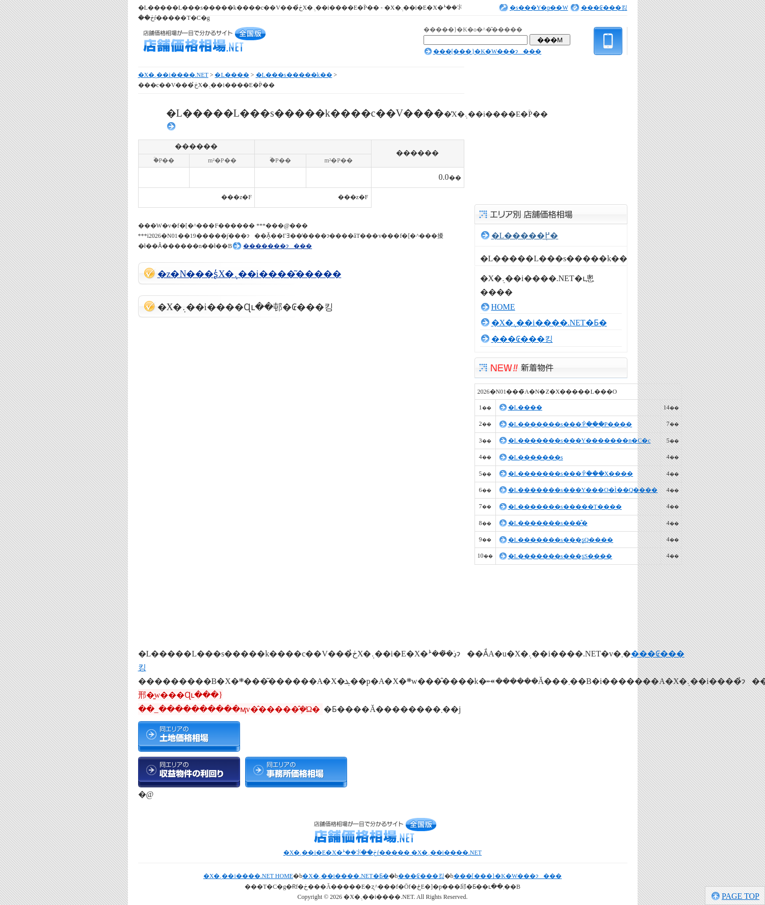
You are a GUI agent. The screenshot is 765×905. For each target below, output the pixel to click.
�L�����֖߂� (525, 235)
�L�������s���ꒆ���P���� (570, 424)
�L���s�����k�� (294, 74)
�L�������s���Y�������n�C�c (579, 440)
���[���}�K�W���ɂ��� (487, 51)
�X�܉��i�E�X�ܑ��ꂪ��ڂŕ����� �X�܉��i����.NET (382, 852)
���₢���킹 (604, 7)
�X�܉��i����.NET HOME (248, 876)
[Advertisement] (214, 479)
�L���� (232, 74)
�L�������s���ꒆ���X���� (571, 473)
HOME (503, 307)
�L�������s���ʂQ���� (561, 539)
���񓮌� (171, 126)
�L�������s (535, 457)
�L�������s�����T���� (565, 506)
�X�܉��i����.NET (173, 74)
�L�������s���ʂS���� (560, 556)
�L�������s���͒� (548, 523)
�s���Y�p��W (539, 7)
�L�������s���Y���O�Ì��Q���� (583, 489)
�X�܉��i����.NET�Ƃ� (549, 322)
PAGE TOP (740, 896)
